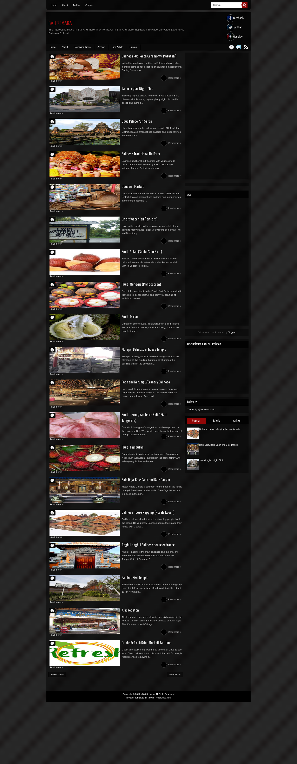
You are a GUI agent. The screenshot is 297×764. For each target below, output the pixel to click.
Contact (89, 5)
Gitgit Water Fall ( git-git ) (108, 236)
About (65, 5)
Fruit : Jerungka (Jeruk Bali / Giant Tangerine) (121, 451)
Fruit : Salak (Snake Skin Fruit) (110, 272)
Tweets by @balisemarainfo (201, 409)
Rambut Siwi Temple (103, 630)
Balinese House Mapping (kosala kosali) (117, 559)
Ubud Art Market (101, 200)
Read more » (174, 81)
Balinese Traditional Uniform (109, 164)
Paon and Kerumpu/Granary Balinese (115, 415)
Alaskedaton (98, 666)
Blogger (231, 332)
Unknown (54, 56)
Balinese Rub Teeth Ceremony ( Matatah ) (118, 57)
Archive (76, 5)
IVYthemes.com (163, 759)
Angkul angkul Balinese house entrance (117, 595)
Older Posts (175, 736)
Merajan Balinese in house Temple (113, 379)
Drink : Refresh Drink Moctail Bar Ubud (116, 702)
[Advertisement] (216, 116)
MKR (150, 759)
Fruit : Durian (98, 344)
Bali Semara (61, 23)
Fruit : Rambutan (101, 487)
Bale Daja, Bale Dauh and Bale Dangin (114, 523)
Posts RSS (246, 47)
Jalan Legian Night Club (105, 93)
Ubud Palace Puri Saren (105, 129)
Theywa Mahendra (54, 702)
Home (54, 5)
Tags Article (117, 47)
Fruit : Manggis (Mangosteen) (110, 308)
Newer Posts (57, 736)
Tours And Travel (82, 47)
